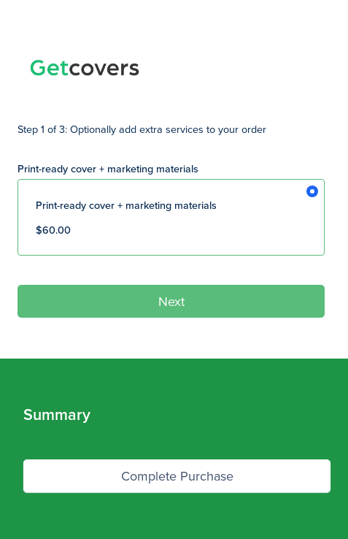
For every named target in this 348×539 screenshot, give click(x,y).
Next (171, 301)
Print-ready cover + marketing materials (108, 168)
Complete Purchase (177, 476)
